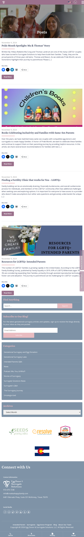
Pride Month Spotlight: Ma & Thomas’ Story (26, 45)
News (6, 366)
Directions (31, 534)
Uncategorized (10, 395)
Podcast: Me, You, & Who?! (14, 371)
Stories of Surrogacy (12, 376)
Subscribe (18, 335)
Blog (55, 527)
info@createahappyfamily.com (15, 495)
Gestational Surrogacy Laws (15, 357)
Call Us (10, 534)
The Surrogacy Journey (13, 390)
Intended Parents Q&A (13, 362)
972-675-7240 (8, 491)
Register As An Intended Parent (81, 260)
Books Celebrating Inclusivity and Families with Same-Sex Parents (39, 132)
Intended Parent (19, 527)
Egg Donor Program (44, 527)
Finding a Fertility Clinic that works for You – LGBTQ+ (32, 179)
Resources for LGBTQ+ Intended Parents (24, 261)
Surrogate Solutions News (14, 381)
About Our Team (64, 527)
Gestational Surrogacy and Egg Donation (20, 352)
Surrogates (31, 527)
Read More (8, 77)
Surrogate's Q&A (11, 386)
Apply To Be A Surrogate (81, 281)
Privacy (52, 534)
